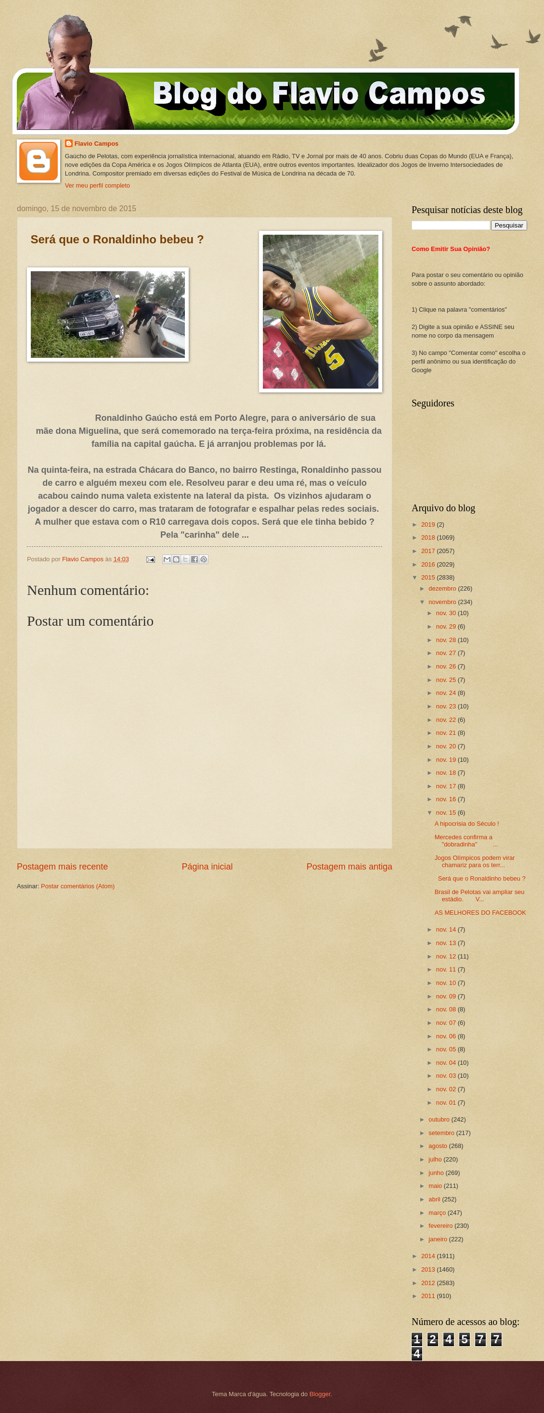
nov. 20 (447, 746)
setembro (442, 1132)
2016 (429, 564)
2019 (429, 524)
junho (436, 1172)
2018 (429, 537)
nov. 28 (447, 639)
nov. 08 (447, 1009)
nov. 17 (447, 786)
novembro (443, 602)
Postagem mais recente (62, 866)
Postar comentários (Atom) (78, 886)
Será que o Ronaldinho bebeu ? (480, 878)
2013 (429, 1269)
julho (435, 1159)
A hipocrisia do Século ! (467, 823)
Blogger (320, 1394)
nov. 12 (447, 956)
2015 (429, 577)
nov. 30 (447, 613)
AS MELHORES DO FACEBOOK (480, 912)
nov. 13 (447, 942)
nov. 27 (447, 652)
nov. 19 (447, 759)
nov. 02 (447, 1089)
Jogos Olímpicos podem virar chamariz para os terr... (475, 861)
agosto (438, 1145)
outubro (439, 1119)
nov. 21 (447, 732)
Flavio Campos (97, 143)
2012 (429, 1283)
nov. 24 (447, 692)
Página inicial (207, 866)
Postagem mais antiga (349, 866)
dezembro (443, 588)
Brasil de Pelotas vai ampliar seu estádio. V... (480, 895)
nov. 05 (447, 1049)
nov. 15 (447, 812)
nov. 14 (447, 929)
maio (435, 1185)
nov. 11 (447, 969)
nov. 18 (447, 772)
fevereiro (441, 1225)
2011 (429, 1295)
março (437, 1212)
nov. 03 (447, 1075)
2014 (429, 1256)
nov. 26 (447, 666)
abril (435, 1199)
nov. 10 (447, 982)
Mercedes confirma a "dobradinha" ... (466, 840)
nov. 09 (447, 996)
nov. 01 (447, 1102)
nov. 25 (447, 679)
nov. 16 (447, 799)
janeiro (438, 1239)
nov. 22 (447, 719)
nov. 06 (447, 1036)
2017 (429, 551)
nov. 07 (447, 1022)
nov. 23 (447, 706)
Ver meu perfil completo (97, 185)
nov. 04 (447, 1062)
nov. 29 (447, 626)
